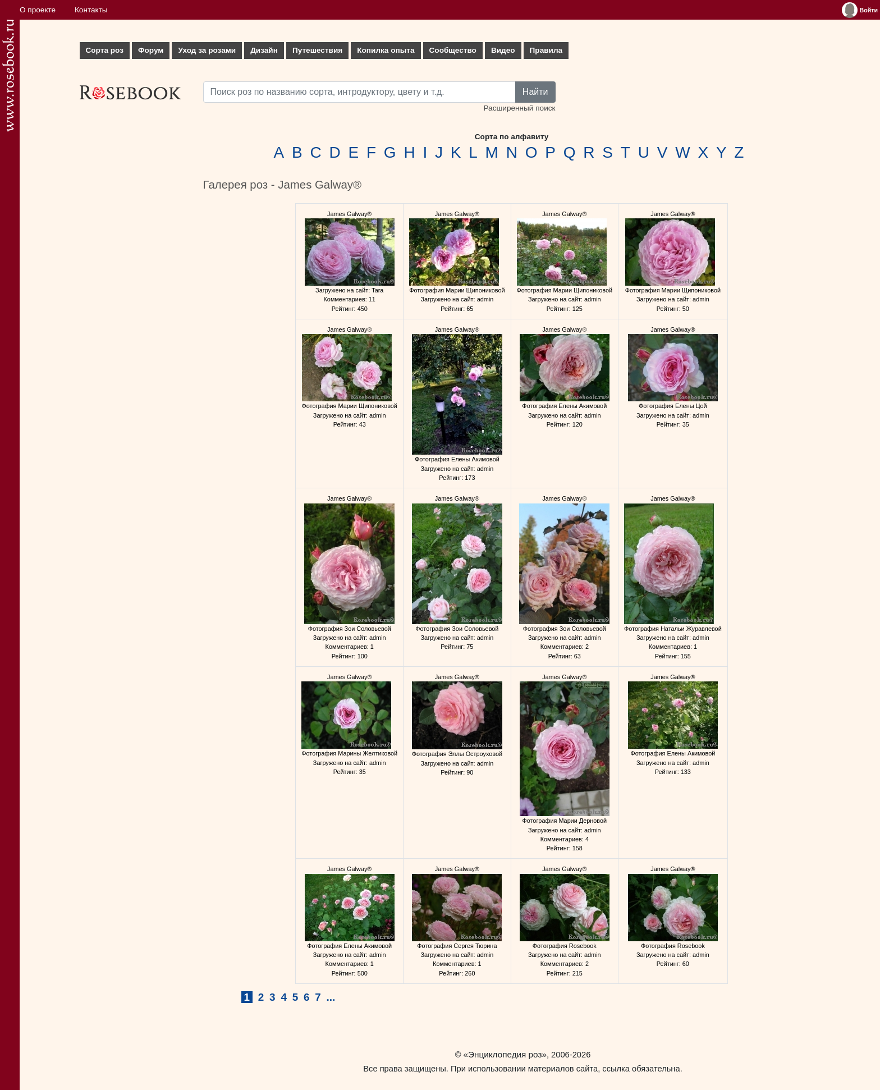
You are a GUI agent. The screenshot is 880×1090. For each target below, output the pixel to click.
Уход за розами (207, 50)
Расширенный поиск (519, 108)
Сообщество (452, 50)
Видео (503, 50)
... (331, 997)
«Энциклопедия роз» (505, 1054)
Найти (535, 92)
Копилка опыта (385, 50)
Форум (150, 50)
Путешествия (317, 50)
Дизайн (264, 50)
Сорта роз (104, 50)
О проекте (38, 10)
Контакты (91, 10)
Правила (546, 50)
